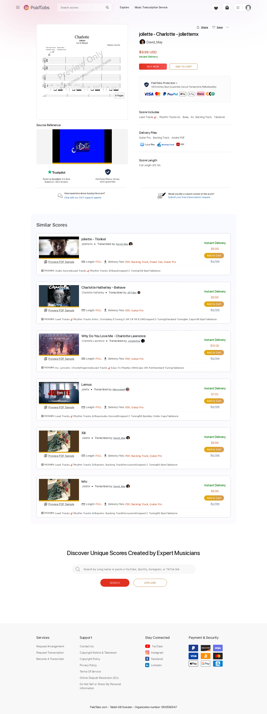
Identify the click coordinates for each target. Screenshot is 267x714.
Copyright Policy (90, 658)
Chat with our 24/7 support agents (82, 197)
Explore (150, 582)
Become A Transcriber (50, 658)
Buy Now (153, 66)
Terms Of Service (90, 671)
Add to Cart (183, 66)
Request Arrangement (50, 645)
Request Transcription (50, 652)
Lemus (86, 384)
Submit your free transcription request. (189, 197)
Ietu (84, 481)
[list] (238, 7)
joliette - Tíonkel (93, 239)
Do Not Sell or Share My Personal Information (100, 685)
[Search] (107, 7)
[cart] (226, 7)
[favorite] (215, 7)
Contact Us (86, 645)
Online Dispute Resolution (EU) (99, 677)
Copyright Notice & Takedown (98, 652)
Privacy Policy (88, 664)
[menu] (18, 7)
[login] (248, 7)
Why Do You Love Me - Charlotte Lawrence (113, 336)
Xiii (83, 432)
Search (115, 582)
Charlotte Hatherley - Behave (103, 287)
